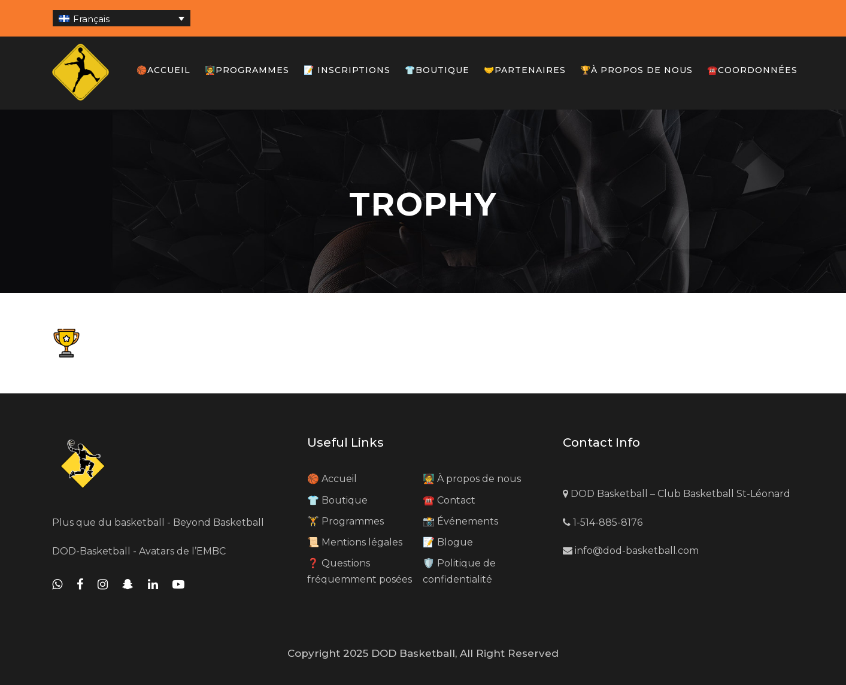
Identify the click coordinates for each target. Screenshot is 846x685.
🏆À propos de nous (636, 70)
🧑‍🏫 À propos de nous (472, 478)
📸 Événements (460, 521)
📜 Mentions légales (354, 542)
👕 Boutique (337, 500)
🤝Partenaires (525, 70)
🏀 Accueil (332, 478)
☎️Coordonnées (752, 70)
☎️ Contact (449, 500)
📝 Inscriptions (347, 70)
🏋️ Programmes (345, 521)
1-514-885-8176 (602, 522)
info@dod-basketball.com (631, 550)
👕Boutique (437, 70)
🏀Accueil (163, 70)
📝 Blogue (448, 542)
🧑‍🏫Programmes (247, 70)
